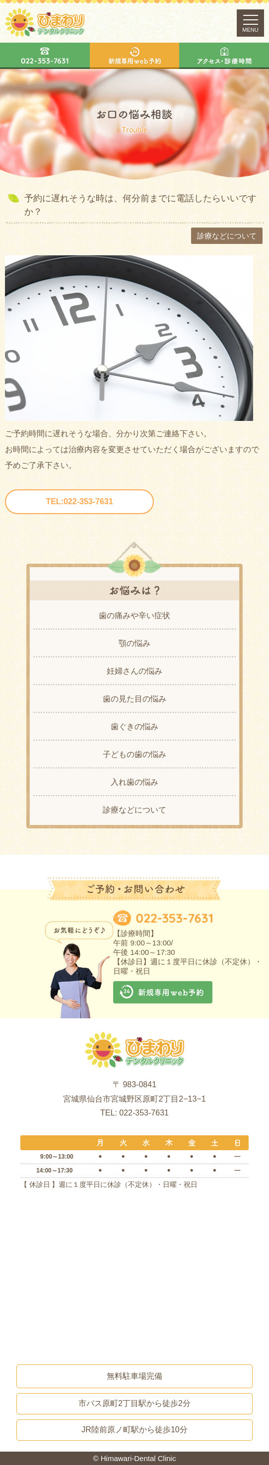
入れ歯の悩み (134, 782)
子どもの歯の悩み (134, 754)
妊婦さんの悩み (134, 671)
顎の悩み (134, 643)
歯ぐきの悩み (134, 726)
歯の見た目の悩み (134, 699)
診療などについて (134, 810)
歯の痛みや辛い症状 (134, 615)
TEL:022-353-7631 (79, 501)
